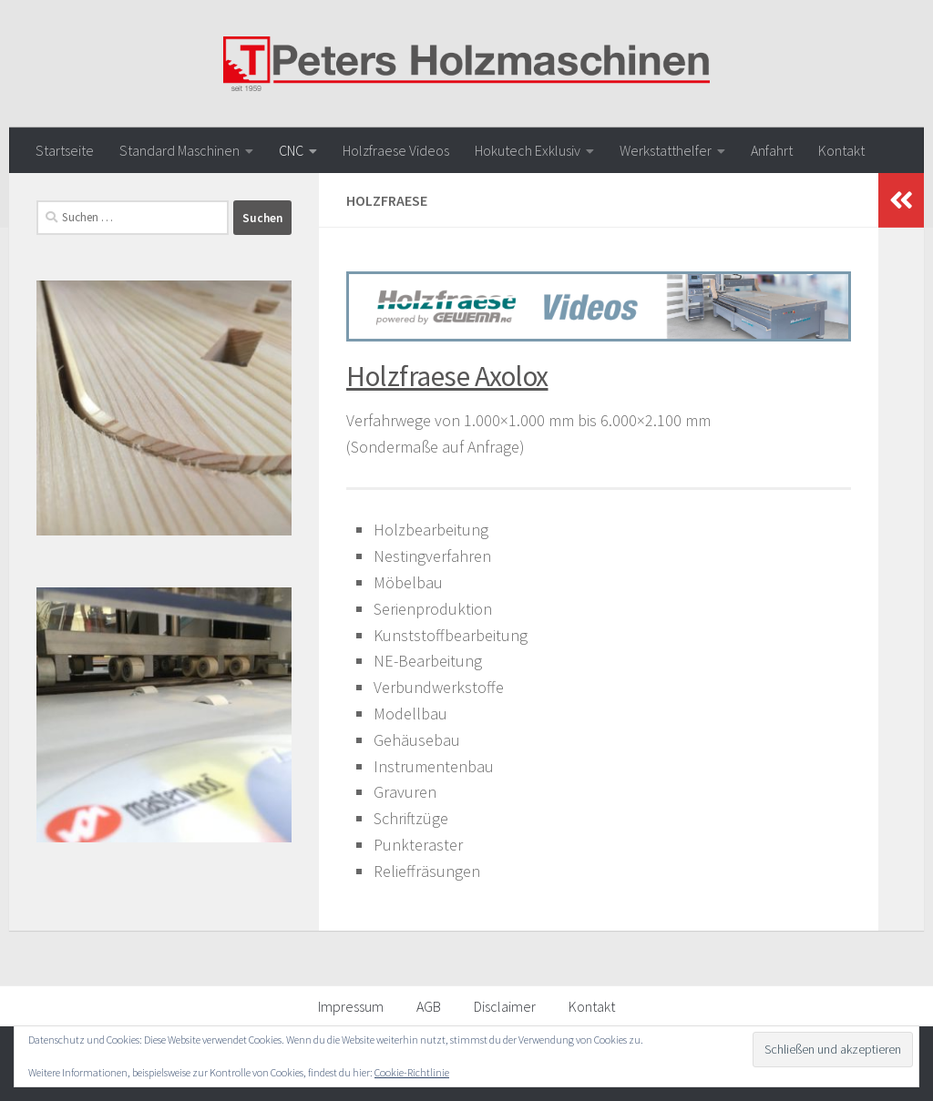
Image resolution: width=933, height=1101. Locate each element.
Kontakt (841, 150)
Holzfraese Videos (396, 150)
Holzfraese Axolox (447, 376)
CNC (291, 150)
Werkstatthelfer (666, 150)
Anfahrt (772, 150)
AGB (428, 1006)
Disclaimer (505, 1006)
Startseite (65, 150)
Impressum (351, 1006)
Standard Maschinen (179, 150)
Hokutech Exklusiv (527, 150)
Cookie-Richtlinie (411, 1072)
